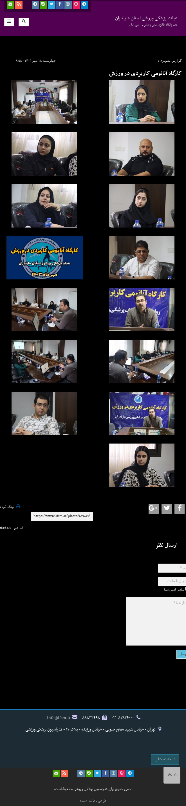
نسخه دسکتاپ (165, 759)
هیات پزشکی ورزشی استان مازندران (146, 20)
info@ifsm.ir (59, 718)
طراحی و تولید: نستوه (93, 800)
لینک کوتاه (7, 507)
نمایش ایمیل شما (174, 590)
